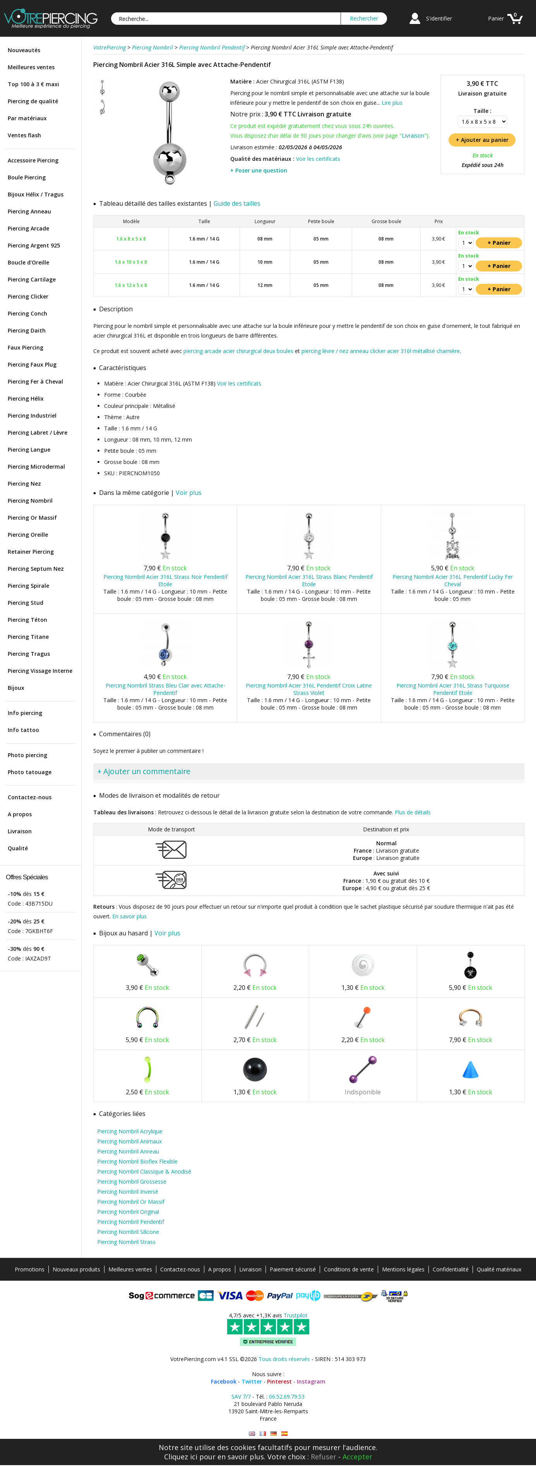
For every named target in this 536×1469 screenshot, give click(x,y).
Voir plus (189, 492)
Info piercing (25, 713)
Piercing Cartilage (32, 279)
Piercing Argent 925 (34, 245)
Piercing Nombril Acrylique (130, 1131)
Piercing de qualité (33, 101)
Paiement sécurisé (293, 1269)
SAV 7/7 (241, 1396)
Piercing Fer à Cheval (35, 381)
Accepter (357, 1456)
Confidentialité (451, 1269)
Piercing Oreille (28, 534)
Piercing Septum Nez (36, 568)
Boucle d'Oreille (28, 262)
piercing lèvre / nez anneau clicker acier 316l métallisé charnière (380, 351)
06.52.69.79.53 (287, 1396)
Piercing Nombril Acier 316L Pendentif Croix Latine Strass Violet (309, 689)
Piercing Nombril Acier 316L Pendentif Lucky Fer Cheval (452, 580)
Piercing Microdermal (36, 466)
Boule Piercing (27, 177)
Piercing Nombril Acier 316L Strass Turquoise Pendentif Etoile (452, 689)
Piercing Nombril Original (128, 1211)
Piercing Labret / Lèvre (37, 432)
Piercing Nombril (30, 500)
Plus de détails (413, 812)
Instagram (311, 1381)
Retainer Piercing (31, 551)
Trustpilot (296, 1315)
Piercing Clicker (28, 296)
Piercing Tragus (29, 653)
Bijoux (16, 687)
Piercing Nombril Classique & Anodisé (144, 1171)
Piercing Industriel (32, 415)
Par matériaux (27, 118)
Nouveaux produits (76, 1269)
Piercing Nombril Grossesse (131, 1181)
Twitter (251, 1381)
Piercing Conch (27, 313)
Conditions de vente (349, 1269)
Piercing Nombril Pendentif (130, 1221)
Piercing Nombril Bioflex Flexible (137, 1161)
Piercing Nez (24, 483)
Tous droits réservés (284, 1359)
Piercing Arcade (28, 228)
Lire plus (392, 102)
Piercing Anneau (29, 211)
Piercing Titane (28, 636)
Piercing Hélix (26, 398)
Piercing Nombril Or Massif (130, 1201)
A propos (20, 814)
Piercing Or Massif (32, 517)
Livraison (20, 831)
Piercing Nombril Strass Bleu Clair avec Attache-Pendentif (165, 689)
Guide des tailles (237, 203)
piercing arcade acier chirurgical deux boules (238, 351)
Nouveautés (24, 50)
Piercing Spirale (28, 585)
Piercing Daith (27, 330)
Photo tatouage (29, 772)
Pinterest (279, 1381)
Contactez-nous (29, 797)
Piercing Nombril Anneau (128, 1151)
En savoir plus (129, 916)
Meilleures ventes (31, 67)
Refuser (323, 1456)
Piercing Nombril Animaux (129, 1141)
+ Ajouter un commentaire (143, 771)
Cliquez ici (180, 1456)
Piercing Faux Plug (32, 364)
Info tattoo (23, 730)
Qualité (18, 848)
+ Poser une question (258, 170)
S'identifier (439, 18)
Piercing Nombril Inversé (127, 1191)
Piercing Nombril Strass (126, 1241)
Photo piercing (27, 755)
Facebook (223, 1381)
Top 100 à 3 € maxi (33, 84)
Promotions (30, 1269)
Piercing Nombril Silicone (128, 1231)
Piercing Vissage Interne (40, 670)
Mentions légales (403, 1269)
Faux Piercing (25, 347)
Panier (496, 18)
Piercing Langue (29, 449)
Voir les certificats (318, 158)
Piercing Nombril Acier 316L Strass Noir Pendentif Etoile (165, 580)
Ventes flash (24, 135)
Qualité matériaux (499, 1269)
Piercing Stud (25, 602)
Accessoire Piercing (33, 160)
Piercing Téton (27, 619)
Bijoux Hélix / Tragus (35, 194)
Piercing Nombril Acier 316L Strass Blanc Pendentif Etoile (309, 580)
